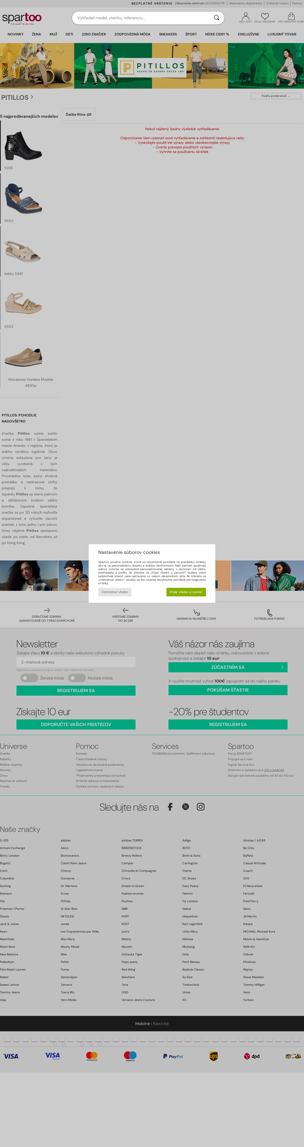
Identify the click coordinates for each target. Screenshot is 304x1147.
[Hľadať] (217, 18)
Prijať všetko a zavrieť (186, 592)
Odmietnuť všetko (115, 592)
